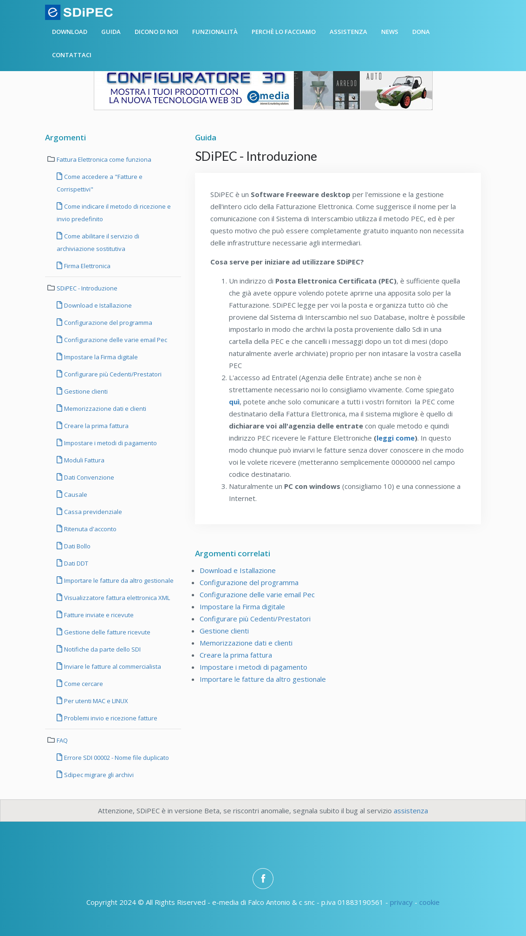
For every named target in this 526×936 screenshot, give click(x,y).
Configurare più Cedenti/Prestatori (112, 374)
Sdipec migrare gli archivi (98, 775)
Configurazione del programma (107, 322)
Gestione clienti (85, 391)
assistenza (411, 810)
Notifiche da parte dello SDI (102, 649)
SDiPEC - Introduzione (87, 288)
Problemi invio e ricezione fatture (110, 718)
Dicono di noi (156, 31)
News (389, 31)
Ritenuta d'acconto (90, 529)
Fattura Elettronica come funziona (104, 159)
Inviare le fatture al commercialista (112, 666)
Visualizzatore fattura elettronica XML (116, 597)
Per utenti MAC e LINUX (95, 701)
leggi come (396, 437)
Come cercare (83, 683)
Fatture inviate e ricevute (98, 615)
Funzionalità (215, 31)
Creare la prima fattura (96, 426)
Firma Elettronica (86, 266)
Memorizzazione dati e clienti (104, 408)
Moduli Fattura (83, 460)
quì (234, 401)
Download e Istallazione (97, 305)
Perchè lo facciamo (284, 31)
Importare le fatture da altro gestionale (118, 580)
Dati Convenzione (88, 477)
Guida (111, 31)
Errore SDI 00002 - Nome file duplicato (116, 757)
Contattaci (71, 55)
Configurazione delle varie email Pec (115, 340)
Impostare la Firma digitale (100, 357)
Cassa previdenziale (92, 512)
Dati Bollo (77, 546)
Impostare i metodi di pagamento (110, 443)
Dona (421, 31)
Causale (75, 494)
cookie (429, 902)
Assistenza (348, 31)
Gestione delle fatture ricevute (106, 632)
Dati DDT (75, 563)
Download (69, 31)
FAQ (62, 740)
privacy (401, 902)
